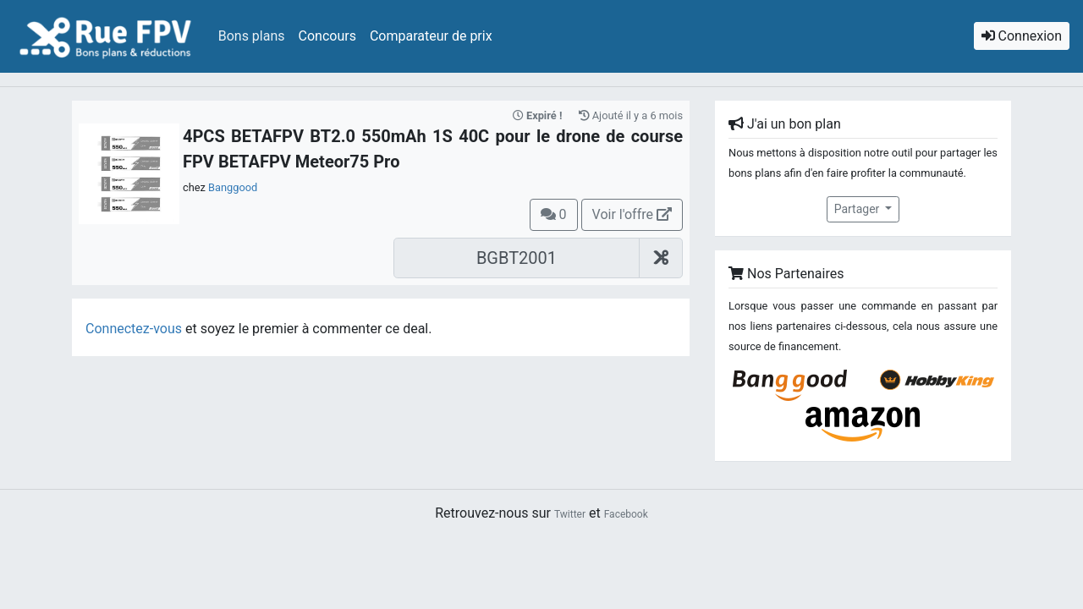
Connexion (1021, 36)
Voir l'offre (632, 214)
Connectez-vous (133, 329)
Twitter (569, 514)
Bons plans (251, 36)
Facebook (626, 514)
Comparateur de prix (431, 36)
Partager (858, 209)
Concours (327, 36)
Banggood (232, 187)
